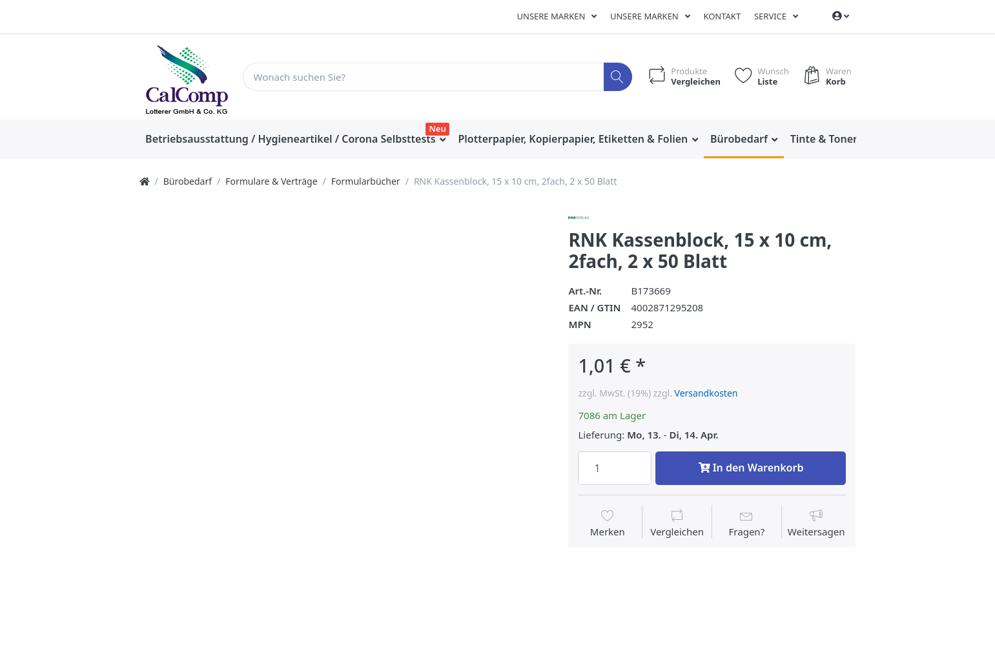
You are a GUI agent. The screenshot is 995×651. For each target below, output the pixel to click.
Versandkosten (706, 393)
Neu (437, 128)
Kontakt (722, 16)
